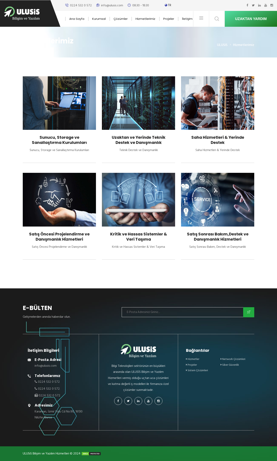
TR (169, 5)
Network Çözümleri (233, 359)
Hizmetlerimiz (145, 19)
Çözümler (121, 19)
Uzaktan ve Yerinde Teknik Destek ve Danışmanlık (138, 140)
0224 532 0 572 (81, 5)
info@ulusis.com (112, 5)
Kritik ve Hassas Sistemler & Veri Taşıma (138, 236)
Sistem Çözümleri (197, 370)
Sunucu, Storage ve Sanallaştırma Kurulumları (59, 140)
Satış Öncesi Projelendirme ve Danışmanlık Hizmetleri (59, 236)
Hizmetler (192, 359)
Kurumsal (99, 19)
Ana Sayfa (76, 19)
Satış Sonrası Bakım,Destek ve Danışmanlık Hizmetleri (218, 236)
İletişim (187, 19)
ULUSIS (222, 45)
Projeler (168, 19)
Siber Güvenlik (230, 364)
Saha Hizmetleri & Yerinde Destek (217, 140)
